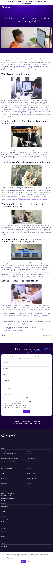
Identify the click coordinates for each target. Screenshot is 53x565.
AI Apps (3, 471)
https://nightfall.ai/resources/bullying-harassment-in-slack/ (22, 325)
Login (2, 549)
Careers (3, 536)
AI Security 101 (4, 511)
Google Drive (4, 476)
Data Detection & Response (8, 495)
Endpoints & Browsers (6, 468)
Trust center (4, 539)
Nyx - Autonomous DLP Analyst (8, 500)
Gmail (2, 478)
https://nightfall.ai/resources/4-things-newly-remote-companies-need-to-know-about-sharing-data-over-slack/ (27, 317)
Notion (28, 481)
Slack (2, 473)
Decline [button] (29, 561)
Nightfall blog (8, 305)
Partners (3, 534)
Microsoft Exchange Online (33, 476)
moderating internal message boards (29, 109)
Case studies (4, 506)
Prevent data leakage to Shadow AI (9, 461)
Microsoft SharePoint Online (33, 478)
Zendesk (29, 483)
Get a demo (4, 546)
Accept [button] (23, 561)
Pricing (2, 521)
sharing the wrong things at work (25, 66)
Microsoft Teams (31, 471)
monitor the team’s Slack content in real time (20, 267)
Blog (2, 509)
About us (3, 531)
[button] (50, 7)
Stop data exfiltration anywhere (8, 453)
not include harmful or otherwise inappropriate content (30, 199)
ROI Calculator (4, 524)
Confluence (4, 483)
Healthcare (29, 456)
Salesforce (29, 468)
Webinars (3, 516)
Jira (2, 481)
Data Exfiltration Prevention (7, 493)
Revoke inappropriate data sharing (9, 458)
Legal (28, 461)
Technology (29, 453)
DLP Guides (4, 514)
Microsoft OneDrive (31, 473)
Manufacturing (30, 463)
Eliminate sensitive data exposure (9, 456)
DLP (23, 115)
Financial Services (31, 458)
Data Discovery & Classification (8, 498)
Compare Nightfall (5, 519)
